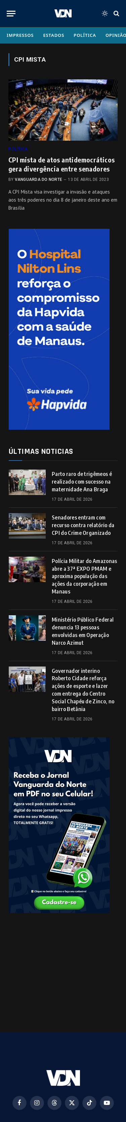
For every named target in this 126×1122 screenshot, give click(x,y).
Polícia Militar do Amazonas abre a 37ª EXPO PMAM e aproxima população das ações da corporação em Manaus (84, 576)
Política (85, 35)
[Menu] (11, 13)
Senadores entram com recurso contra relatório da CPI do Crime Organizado (83, 525)
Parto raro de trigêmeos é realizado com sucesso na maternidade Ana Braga (82, 482)
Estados (53, 35)
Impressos (20, 35)
